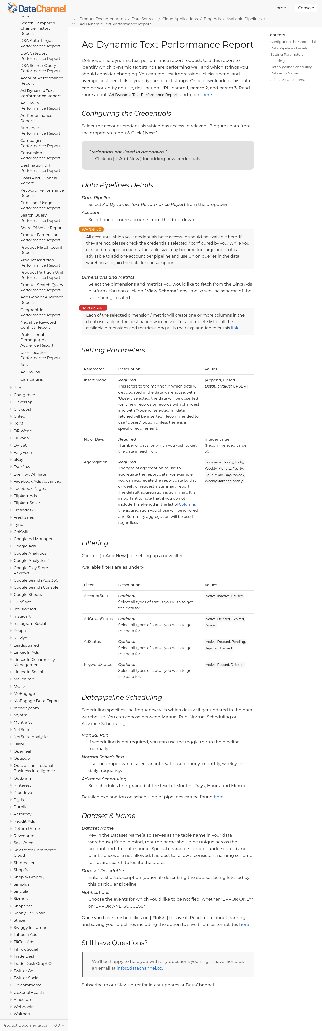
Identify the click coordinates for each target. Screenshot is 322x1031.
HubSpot (22, 601)
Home (279, 8)
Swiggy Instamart (31, 927)
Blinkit (20, 387)
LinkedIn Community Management (34, 662)
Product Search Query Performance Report (41, 287)
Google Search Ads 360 (36, 580)
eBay (18, 459)
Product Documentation (102, 18)
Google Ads (25, 546)
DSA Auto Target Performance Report (40, 43)
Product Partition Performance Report (40, 262)
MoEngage (24, 693)
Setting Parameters (286, 54)
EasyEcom (24, 452)
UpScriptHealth (29, 992)
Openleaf (22, 751)
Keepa (20, 630)
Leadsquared (26, 645)
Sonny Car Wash (29, 913)
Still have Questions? (288, 80)
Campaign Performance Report (40, 143)
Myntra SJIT (25, 722)
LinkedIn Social (28, 671)
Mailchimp (24, 679)
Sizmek (21, 898)
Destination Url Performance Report (40, 168)
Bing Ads (212, 18)
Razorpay (23, 814)
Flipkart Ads (25, 495)
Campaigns (31, 379)
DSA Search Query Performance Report (40, 68)
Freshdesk (24, 510)
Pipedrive (23, 792)
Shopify (21, 869)
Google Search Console (36, 587)
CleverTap (23, 402)
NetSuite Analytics (31, 736)
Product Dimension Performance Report (40, 237)
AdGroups (30, 372)
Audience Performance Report (40, 130)
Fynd (18, 524)
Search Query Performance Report (40, 218)
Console (306, 8)
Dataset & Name (284, 73)
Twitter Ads (24, 970)
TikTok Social (26, 949)
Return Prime (27, 828)
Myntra (20, 715)
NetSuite (22, 729)
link (234, 328)
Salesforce (23, 842)
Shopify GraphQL (30, 877)
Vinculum (23, 999)
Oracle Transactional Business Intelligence (34, 768)
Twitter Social (26, 977)
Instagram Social (30, 623)
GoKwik (21, 531)
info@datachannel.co (139, 968)
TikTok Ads (24, 941)
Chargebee (24, 394)
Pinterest (22, 785)
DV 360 (21, 445)
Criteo (19, 416)
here (207, 94)
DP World (23, 430)
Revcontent (25, 835)
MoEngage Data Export (36, 700)
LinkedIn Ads (26, 652)
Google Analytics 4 (32, 560)
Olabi (19, 744)
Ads (24, 364)
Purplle (21, 806)
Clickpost (22, 409)
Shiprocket (24, 862)
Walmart (22, 1013)
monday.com (26, 708)
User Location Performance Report (40, 355)
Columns (187, 504)
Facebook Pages (30, 488)
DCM (18, 423)
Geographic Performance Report (40, 312)
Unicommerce (28, 985)
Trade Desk (24, 956)
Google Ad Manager (33, 538)
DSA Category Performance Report (40, 56)
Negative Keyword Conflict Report (38, 325)
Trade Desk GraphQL (34, 963)
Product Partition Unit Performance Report (41, 275)
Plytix (19, 799)
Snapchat (23, 906)
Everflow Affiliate (30, 474)
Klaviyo (20, 637)
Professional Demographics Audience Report (36, 340)
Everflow (22, 466)
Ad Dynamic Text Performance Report (40, 93)
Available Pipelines (244, 18)
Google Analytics (30, 553)
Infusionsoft (25, 609)
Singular (22, 891)
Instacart (22, 616)
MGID (19, 686)
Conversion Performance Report (40, 155)
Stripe (19, 920)
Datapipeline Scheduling (291, 67)
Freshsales (24, 517)
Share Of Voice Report (41, 227)
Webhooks (24, 1006)
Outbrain (22, 778)
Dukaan (21, 438)
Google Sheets (28, 594)
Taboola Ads (25, 934)
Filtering (277, 61)
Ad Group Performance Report (40, 106)
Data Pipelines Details (288, 48)
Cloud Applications (180, 18)
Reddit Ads (24, 821)
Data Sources (144, 18)
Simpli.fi (21, 884)
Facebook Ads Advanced (38, 481)
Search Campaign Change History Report (37, 28)
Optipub (22, 758)
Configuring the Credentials (293, 42)
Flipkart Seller (27, 502)
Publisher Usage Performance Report (40, 205)
